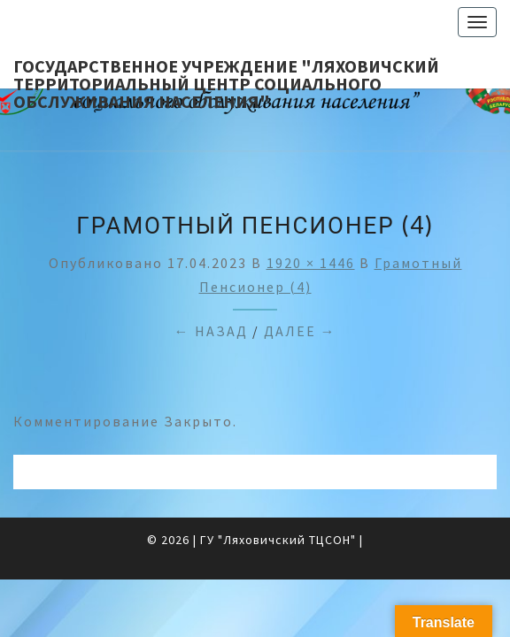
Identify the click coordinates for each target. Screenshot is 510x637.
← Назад (211, 331)
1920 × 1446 (311, 263)
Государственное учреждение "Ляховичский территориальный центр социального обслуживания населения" (226, 71)
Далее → (300, 331)
